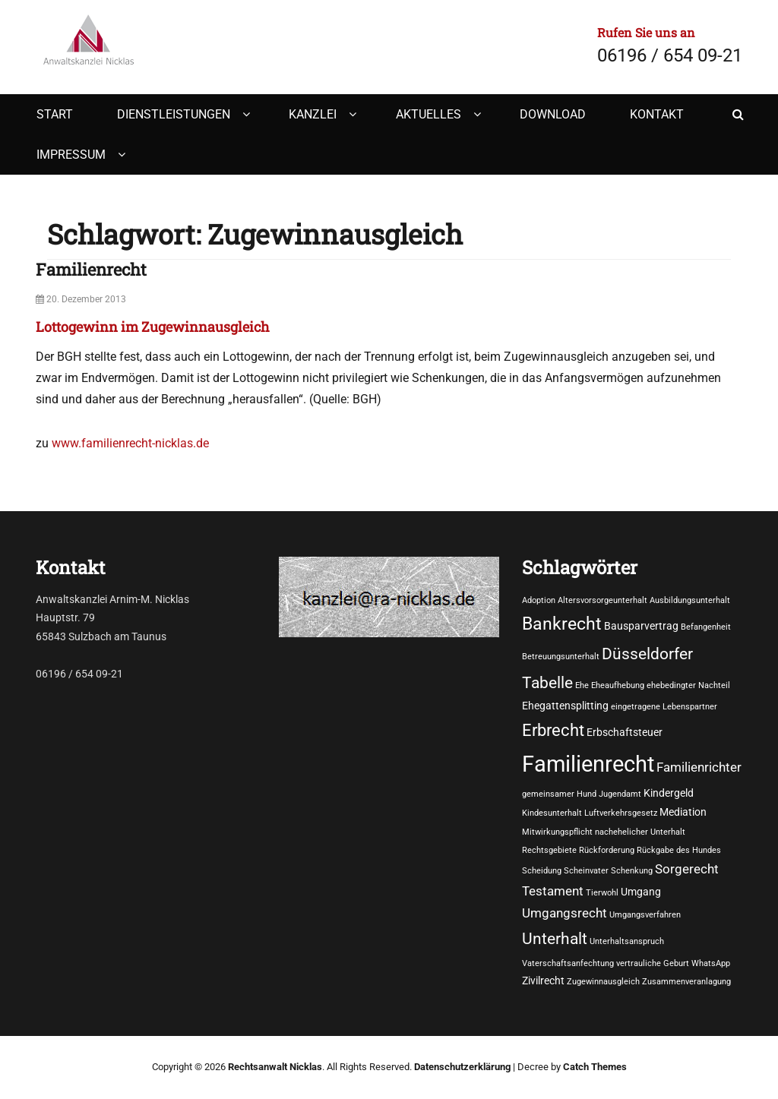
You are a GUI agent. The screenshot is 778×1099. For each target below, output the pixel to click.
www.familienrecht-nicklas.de (130, 443)
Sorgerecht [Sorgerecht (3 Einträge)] (687, 869)
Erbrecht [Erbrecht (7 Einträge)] (553, 730)
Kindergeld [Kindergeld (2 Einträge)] (669, 793)
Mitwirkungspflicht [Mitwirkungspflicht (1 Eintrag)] (557, 832)
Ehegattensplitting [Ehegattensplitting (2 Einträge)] (565, 706)
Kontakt (657, 114)
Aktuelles (428, 114)
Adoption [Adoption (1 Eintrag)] (538, 600)
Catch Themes (595, 1066)
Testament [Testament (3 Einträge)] (553, 891)
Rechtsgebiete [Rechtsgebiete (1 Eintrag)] (549, 850)
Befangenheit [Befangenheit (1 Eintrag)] (706, 627)
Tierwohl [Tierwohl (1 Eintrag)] (602, 893)
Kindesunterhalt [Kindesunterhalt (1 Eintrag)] (552, 813)
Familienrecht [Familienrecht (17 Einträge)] (588, 764)
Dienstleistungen (173, 114)
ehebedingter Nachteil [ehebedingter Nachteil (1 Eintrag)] (688, 685)
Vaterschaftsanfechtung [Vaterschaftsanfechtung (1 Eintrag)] (568, 963)
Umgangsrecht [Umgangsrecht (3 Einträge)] (564, 913)
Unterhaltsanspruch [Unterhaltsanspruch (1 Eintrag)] (627, 941)
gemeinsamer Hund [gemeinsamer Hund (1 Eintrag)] (559, 794)
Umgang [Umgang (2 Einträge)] (641, 892)
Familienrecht (91, 269)
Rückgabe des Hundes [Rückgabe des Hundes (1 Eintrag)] (679, 850)
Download (553, 114)
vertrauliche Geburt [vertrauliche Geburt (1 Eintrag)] (652, 963)
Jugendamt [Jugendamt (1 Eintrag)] (620, 794)
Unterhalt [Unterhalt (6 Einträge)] (554, 938)
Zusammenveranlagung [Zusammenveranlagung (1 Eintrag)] (686, 982)
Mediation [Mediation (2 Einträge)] (683, 812)
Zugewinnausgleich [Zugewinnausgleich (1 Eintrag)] (603, 982)
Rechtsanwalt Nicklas (275, 1066)
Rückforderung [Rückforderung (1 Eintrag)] (606, 850)
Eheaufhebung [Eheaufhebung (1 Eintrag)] (617, 685)
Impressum (71, 154)
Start (54, 114)
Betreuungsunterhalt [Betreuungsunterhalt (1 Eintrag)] (560, 657)
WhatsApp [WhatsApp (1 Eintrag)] (710, 963)
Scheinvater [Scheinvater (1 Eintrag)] (586, 871)
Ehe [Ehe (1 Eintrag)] (582, 685)
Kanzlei (313, 114)
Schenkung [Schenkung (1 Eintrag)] (632, 871)
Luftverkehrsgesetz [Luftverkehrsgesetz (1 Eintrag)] (620, 813)
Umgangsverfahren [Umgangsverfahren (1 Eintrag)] (645, 915)
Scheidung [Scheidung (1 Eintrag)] (541, 871)
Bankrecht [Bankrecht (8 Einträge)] (562, 623)
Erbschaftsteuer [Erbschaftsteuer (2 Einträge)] (625, 732)
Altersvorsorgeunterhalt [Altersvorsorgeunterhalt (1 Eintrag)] (602, 600)
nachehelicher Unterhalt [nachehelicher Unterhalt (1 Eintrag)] (640, 832)
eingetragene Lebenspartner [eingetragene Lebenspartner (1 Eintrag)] (664, 707)
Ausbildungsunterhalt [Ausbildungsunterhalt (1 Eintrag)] (690, 600)
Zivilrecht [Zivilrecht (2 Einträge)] (543, 980)
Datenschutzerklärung (462, 1066)
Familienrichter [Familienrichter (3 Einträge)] (699, 767)
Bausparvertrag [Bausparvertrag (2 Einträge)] (641, 626)
